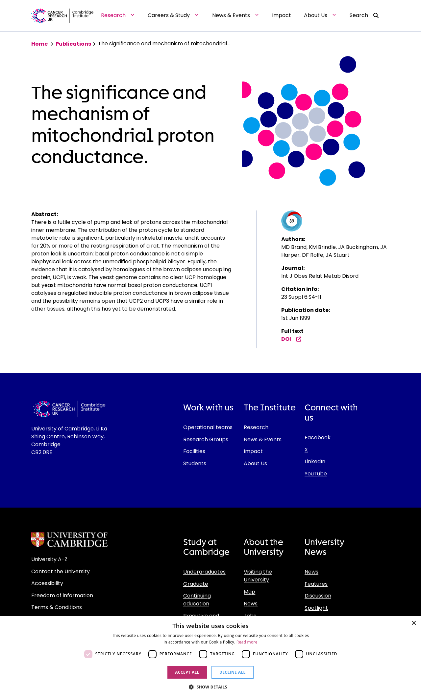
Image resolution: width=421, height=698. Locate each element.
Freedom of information (62, 595)
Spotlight (316, 608)
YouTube (316, 473)
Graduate (195, 584)
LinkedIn (315, 461)
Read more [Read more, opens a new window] (247, 642)
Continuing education (197, 599)
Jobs (250, 616)
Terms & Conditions (56, 607)
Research (256, 427)
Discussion (318, 596)
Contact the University (60, 571)
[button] (210, 687)
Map (249, 592)
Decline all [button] (232, 672)
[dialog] (210, 657)
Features (316, 584)
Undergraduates (204, 572)
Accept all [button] (187, 672)
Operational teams (208, 427)
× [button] (413, 623)
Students (194, 463)
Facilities (194, 451)
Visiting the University (258, 575)
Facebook (318, 437)
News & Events (263, 439)
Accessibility (47, 583)
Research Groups (205, 439)
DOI (291, 339)
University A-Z (49, 559)
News (251, 603)
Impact (253, 451)
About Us (255, 463)
